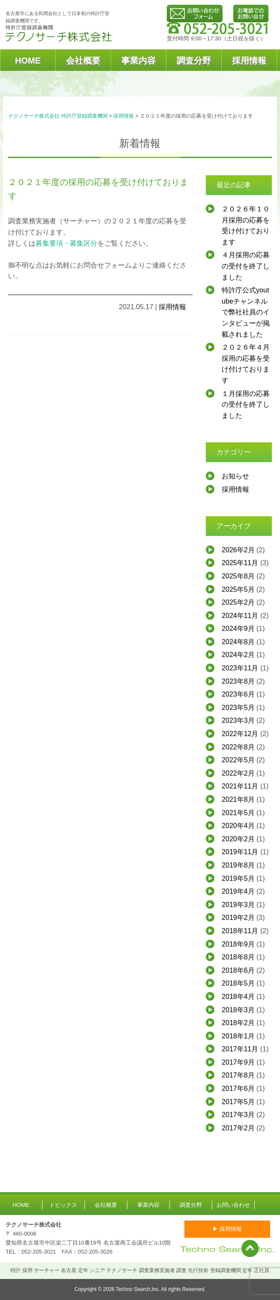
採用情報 (249, 60)
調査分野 (194, 60)
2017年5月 (238, 1101)
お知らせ (235, 476)
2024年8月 (238, 641)
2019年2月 (238, 917)
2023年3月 (238, 720)
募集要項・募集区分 (66, 243)
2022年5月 (238, 760)
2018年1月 (238, 1036)
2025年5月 (238, 589)
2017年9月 (238, 1062)
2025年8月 (238, 576)
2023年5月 (238, 707)
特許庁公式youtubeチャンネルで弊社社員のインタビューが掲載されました (246, 312)
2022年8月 (238, 747)
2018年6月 (238, 970)
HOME (28, 60)
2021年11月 (240, 786)
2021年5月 (238, 812)
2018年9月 (238, 944)
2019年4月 (238, 891)
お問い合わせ (233, 1205)
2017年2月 (238, 1128)
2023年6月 (238, 694)
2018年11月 (240, 931)
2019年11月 (240, 852)
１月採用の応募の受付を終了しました (246, 404)
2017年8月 (238, 1075)
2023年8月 (238, 681)
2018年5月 (238, 983)
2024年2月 (238, 654)
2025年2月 (238, 602)
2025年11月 (240, 562)
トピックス (63, 1205)
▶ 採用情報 (227, 1229)
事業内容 (138, 60)
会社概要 (83, 60)
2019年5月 (238, 878)
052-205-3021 (38, 1251)
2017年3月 (238, 1114)
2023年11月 (240, 668)
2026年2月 (238, 550)
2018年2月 (238, 1022)
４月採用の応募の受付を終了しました (246, 265)
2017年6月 (238, 1088)
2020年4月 (238, 825)
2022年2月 (238, 773)
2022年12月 (240, 733)
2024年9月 (238, 628)
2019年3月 (238, 904)
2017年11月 (240, 1049)
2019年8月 (238, 865)
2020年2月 (238, 839)
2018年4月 (238, 996)
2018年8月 (238, 957)
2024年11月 (240, 615)
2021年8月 (238, 799)
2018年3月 (238, 1010)
